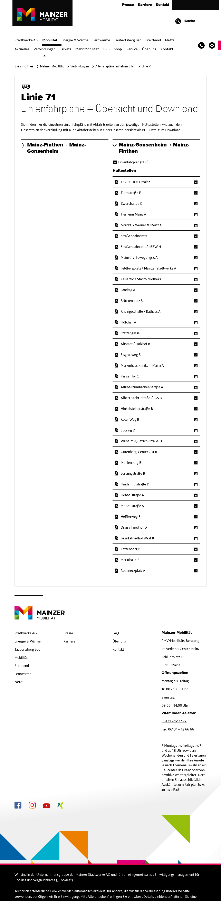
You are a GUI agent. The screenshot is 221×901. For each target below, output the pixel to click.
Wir (17, 837)
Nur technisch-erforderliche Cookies (100, 889)
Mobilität (49, 2)
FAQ (116, 595)
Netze (169, 2)
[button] (64, 110)
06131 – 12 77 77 (174, 683)
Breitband (22, 628)
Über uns (149, 11)
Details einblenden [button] (151, 889)
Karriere (69, 603)
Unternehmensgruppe (52, 837)
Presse (68, 595)
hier (97, 875)
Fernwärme (23, 636)
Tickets (65, 11)
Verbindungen (44, 11)
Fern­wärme (101, 2)
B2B (106, 11)
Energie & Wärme (74, 2)
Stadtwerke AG (26, 2)
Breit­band (153, 2)
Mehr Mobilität (87, 11)
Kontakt (167, 11)
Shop (118, 11)
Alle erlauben (192, 889)
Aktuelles (22, 11)
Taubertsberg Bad (128, 2)
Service (132, 11)
